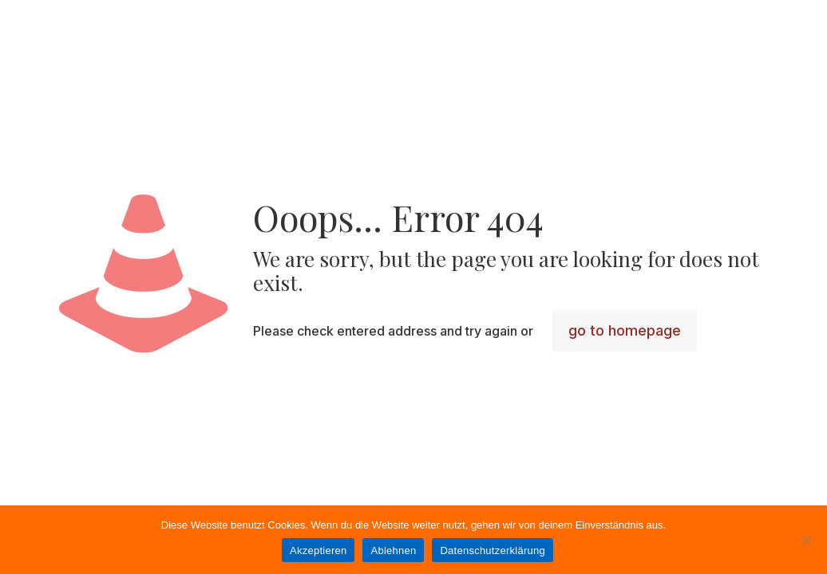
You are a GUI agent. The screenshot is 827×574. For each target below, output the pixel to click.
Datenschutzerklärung (492, 550)
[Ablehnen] (807, 540)
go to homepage (624, 330)
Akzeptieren (318, 550)
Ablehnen (393, 550)
